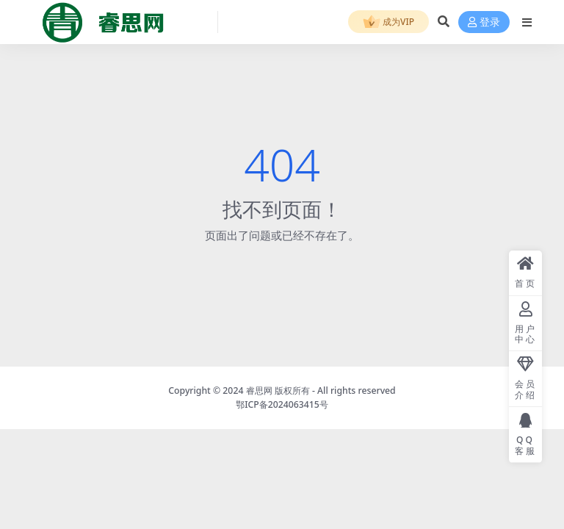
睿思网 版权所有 (278, 390)
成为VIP (388, 23)
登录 (484, 22)
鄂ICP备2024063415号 (282, 404)
